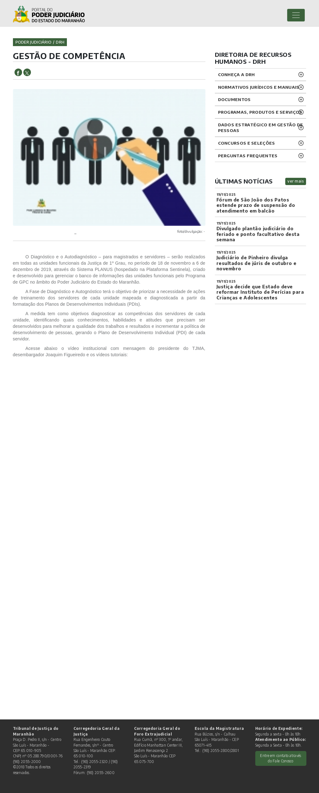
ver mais (295, 181)
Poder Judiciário (33, 42)
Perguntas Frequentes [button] (248, 155)
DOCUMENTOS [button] (234, 99)
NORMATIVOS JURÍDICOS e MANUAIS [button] (258, 87)
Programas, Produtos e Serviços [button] (260, 112)
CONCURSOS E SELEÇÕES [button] (246, 143)
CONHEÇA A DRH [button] (236, 74)
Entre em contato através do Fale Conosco (280, 758)
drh (60, 42)
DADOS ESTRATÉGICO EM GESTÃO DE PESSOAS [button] (260, 127)
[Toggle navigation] (296, 15)
